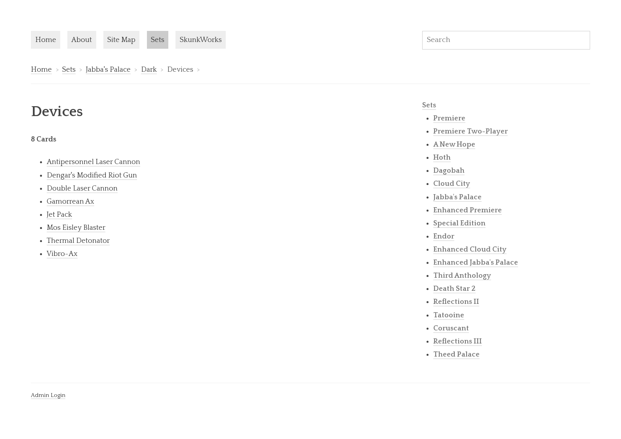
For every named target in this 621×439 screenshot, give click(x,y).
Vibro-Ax (62, 254)
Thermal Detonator (78, 241)
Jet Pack (59, 214)
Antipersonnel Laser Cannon (93, 162)
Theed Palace (456, 354)
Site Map (121, 40)
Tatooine (448, 315)
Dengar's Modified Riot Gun (92, 175)
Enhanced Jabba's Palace (475, 262)
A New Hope (454, 144)
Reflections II (456, 302)
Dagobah (449, 170)
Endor (443, 236)
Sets (157, 40)
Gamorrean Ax (70, 201)
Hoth (442, 157)
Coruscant (451, 328)
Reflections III (457, 341)
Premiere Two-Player (470, 131)
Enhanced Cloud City (470, 249)
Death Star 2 (454, 288)
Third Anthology (462, 275)
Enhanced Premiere (467, 210)
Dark (149, 69)
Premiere (449, 118)
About (81, 40)
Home (45, 40)
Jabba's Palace (108, 69)
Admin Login (48, 395)
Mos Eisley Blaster (76, 227)
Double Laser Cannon (82, 188)
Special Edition (459, 223)
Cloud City (451, 183)
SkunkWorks (201, 40)
